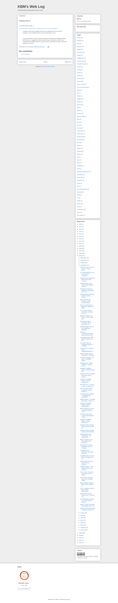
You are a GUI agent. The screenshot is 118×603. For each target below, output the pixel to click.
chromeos (79, 52)
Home (45, 62)
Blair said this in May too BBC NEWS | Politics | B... (87, 484)
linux (78, 122)
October (82, 262)
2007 (80, 251)
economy (79, 78)
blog (78, 43)
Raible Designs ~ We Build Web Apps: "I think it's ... (87, 400)
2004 (80, 533)
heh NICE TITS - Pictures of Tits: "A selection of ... (87, 385)
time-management (82, 189)
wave (78, 212)
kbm (80, 19)
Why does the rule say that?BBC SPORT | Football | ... (86, 446)
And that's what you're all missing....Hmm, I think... (87, 268)
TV (78, 198)
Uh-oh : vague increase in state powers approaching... (87, 490)
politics (79, 148)
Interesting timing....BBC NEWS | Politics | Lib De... (87, 339)
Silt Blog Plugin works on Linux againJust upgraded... (87, 328)
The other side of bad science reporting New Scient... (87, 415)
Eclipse (79, 75)
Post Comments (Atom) (49, 66)
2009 (80, 246)
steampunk (80, 174)
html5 (78, 110)
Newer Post (22, 62)
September (83, 265)
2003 (80, 535)
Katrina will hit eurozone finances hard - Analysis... (86, 463)
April (81, 522)
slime (78, 163)
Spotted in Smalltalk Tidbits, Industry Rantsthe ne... (85, 381)
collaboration (80, 58)
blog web (79, 46)
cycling (79, 69)
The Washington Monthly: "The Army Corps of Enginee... (87, 500)
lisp (78, 125)
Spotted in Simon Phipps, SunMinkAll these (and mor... (87, 426)
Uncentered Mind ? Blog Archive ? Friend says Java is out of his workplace (38, 28)
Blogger (68, 599)
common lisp (80, 61)
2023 (80, 226)
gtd (78, 107)
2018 (80, 231)
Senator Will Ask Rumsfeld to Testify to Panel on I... (87, 509)
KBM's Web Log (31, 7)
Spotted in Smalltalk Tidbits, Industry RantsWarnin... (85, 405)
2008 (80, 248)
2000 (80, 542)
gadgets (79, 99)
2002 (80, 537)
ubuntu (79, 203)
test (78, 186)
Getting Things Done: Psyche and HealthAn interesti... (86, 285)
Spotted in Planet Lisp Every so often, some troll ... (86, 317)
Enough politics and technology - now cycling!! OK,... (85, 436)
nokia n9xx (80, 133)
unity (78, 206)
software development (83, 171)
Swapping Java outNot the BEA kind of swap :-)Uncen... (87, 279)
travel (78, 195)
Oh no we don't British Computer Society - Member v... (86, 390)
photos (79, 145)
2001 (80, 540)
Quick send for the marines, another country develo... (85, 301)
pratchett (79, 151)
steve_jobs (80, 177)
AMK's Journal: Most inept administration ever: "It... (87, 505)
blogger (79, 49)
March (82, 525)
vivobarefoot (80, 209)
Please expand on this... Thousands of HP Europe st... (86, 441)
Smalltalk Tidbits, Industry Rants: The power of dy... (87, 457)
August (82, 513)
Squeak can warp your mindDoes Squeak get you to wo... (87, 290)
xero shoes (80, 215)
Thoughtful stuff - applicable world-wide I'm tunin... (86, 452)
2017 (80, 234)
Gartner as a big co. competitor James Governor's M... (85, 323)
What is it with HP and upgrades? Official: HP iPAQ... (87, 306)
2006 (80, 253)
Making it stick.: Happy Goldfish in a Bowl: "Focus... (86, 364)
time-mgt (79, 192)
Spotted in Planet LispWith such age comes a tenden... (87, 375)
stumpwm (79, 180)
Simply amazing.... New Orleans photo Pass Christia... (86, 468)
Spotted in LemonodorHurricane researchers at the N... (87, 333)
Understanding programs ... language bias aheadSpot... (87, 395)
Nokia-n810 (80, 136)
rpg (78, 157)
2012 (80, 238)
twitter (78, 201)
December (83, 258)
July (81, 515)
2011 (80, 241)
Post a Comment (25, 54)
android (79, 37)
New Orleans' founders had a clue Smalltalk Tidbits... (86, 479)
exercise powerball (82, 87)
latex (78, 119)
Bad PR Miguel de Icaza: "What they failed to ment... (87, 410)
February (83, 527)
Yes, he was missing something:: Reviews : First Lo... (87, 312)
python (79, 154)
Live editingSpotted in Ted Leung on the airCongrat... (87, 274)
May (81, 520)
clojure (79, 55)
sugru (78, 183)
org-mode (79, 139)
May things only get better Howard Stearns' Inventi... (87, 296)
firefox (78, 96)
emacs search (81, 84)
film (78, 93)
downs (79, 72)
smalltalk (79, 166)
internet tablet (81, 116)
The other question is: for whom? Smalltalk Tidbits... (87, 359)
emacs (79, 81)
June (81, 517)
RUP (78, 160)
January (82, 530)
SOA (78, 168)
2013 (80, 236)
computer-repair (81, 64)
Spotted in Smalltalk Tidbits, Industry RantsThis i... (85, 421)
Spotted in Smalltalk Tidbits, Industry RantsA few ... (87, 370)
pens (78, 142)
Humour (79, 113)
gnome (79, 102)
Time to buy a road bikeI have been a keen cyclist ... (86, 473)
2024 (80, 224)
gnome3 (79, 104)
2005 (80, 255)
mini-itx (79, 128)
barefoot (79, 40)
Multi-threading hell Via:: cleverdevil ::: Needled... (87, 354)
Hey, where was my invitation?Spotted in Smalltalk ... (86, 344)
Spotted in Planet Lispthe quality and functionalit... (87, 431)
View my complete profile (84, 21)
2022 (80, 229)
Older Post (68, 62)
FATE (78, 90)
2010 (80, 243)
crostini (79, 67)
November (83, 260)
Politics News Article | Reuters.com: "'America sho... (87, 495)
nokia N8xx (80, 131)
